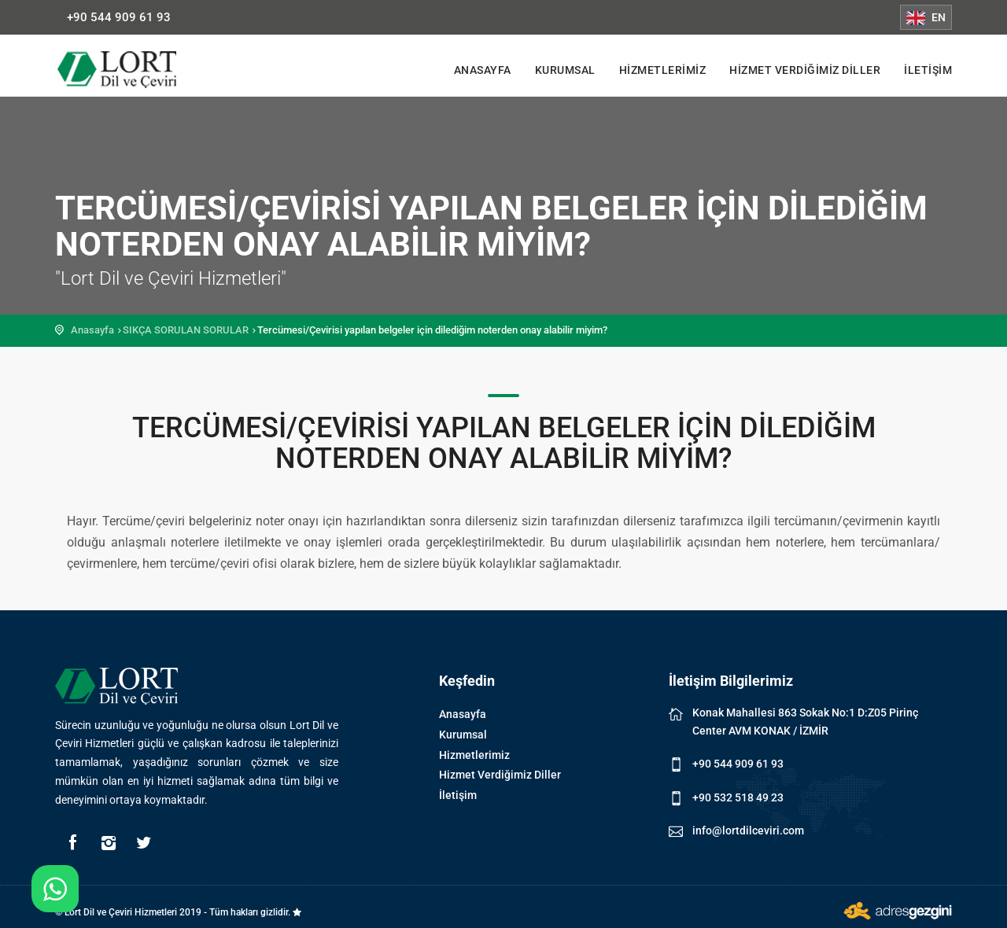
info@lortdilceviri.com (748, 830)
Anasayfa (482, 70)
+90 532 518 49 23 (738, 797)
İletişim (928, 70)
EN (926, 18)
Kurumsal (565, 70)
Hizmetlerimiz (662, 70)
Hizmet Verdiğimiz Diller (804, 70)
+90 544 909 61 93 (119, 17)
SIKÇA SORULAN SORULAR (186, 330)
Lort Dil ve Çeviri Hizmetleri (130, 69)
